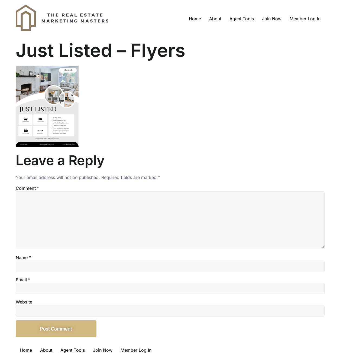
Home (195, 18)
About (215, 18)
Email (23, 279)
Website (24, 302)
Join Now (271, 18)
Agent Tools (241, 18)
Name (23, 257)
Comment (27, 188)
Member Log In (305, 18)
